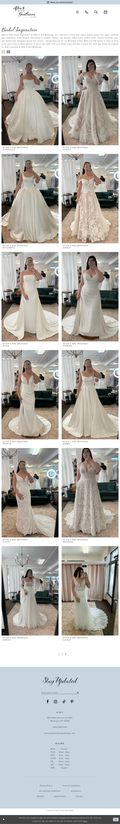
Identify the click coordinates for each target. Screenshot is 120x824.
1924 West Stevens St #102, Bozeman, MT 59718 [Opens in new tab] (60, 719)
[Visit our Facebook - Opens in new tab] (48, 702)
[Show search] (96, 12)
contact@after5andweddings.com (60, 733)
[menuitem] (77, 12)
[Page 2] (62, 654)
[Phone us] (86, 12)
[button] (77, 12)
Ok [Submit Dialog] (115, 819)
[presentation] (30, 100)
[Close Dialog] (4, 819)
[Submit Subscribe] (77, 692)
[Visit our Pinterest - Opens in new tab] (72, 702)
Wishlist (40, 796)
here (85, 821)
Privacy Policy (46, 786)
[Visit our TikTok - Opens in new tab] (64, 702)
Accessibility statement (50, 791)
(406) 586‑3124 (60, 727)
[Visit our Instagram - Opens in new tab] (55, 702)
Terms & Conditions (71, 786)
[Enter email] (60, 692)
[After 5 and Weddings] (24, 12)
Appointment (60, 796)
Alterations (76, 791)
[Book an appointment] (60, 2)
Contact (79, 796)
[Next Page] (65, 654)
